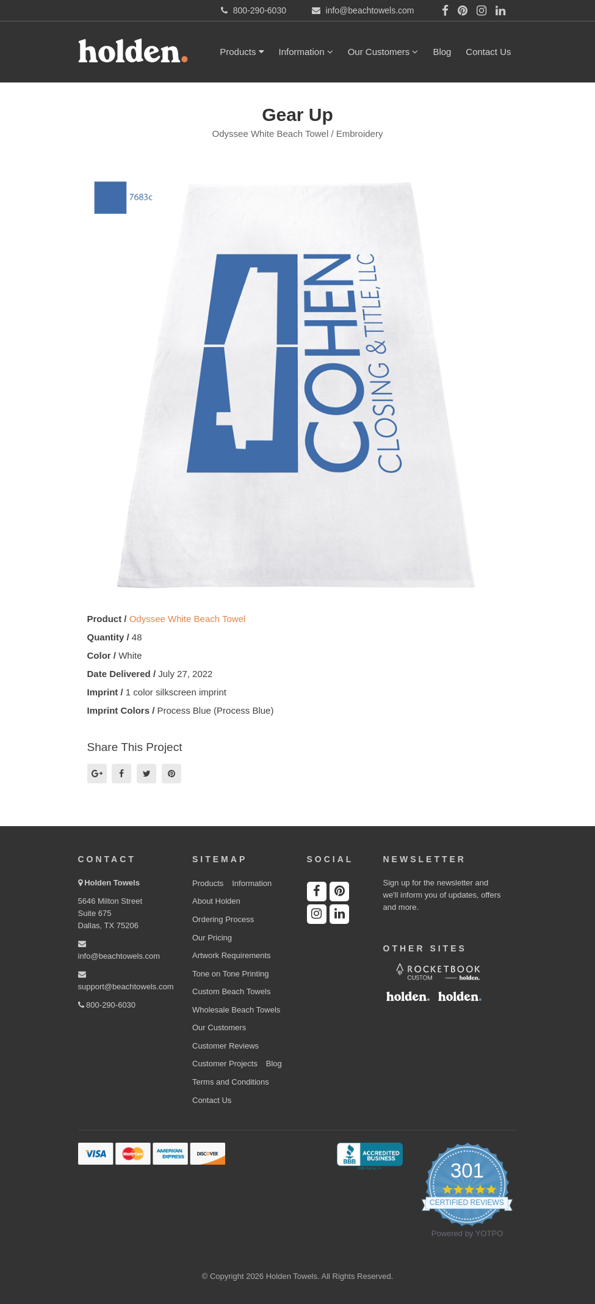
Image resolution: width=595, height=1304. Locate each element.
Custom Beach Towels (231, 991)
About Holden (216, 901)
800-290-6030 (107, 1004)
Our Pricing (212, 937)
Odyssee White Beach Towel (187, 619)
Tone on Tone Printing (230, 973)
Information (306, 51)
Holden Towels (112, 882)
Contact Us (488, 51)
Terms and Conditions (230, 1081)
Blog (442, 51)
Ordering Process (223, 919)
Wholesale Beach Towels (236, 1009)
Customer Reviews (225, 1045)
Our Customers (383, 51)
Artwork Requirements (231, 955)
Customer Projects (225, 1063)
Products (242, 51)
